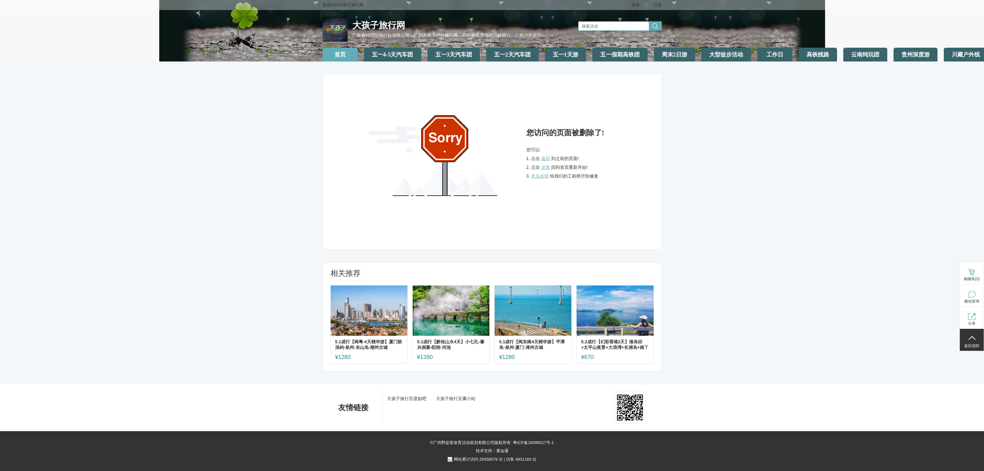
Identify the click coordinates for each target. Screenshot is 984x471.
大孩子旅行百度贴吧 (407, 398)
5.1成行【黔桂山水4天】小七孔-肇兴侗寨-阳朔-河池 (450, 344)
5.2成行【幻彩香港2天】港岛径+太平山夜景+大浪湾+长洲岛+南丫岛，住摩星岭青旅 (615, 344)
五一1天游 (565, 54)
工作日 (774, 54)
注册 (658, 5)
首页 (340, 54)
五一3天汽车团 (453, 54)
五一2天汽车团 (512, 54)
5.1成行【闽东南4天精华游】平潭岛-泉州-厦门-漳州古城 (532, 344)
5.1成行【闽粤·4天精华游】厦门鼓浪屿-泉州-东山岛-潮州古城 (368, 344)
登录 (636, 5)
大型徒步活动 (726, 54)
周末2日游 (674, 54)
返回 (545, 158)
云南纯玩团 (865, 54)
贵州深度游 (915, 54)
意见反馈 (540, 176)
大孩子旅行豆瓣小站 (456, 398)
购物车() (972, 279)
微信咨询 (971, 301)
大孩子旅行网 (378, 25)
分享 (972, 323)
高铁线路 (818, 54)
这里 (545, 167)
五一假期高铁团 (620, 54)
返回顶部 (971, 346)
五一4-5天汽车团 (392, 54)
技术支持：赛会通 (492, 450)
